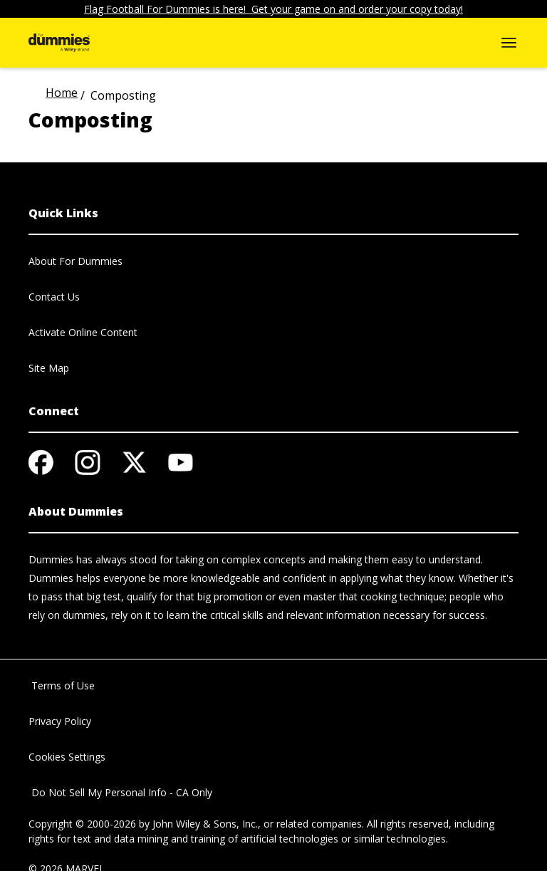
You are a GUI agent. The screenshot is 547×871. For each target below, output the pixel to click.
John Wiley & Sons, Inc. (205, 823)
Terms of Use (61, 685)
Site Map (48, 368)
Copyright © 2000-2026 (82, 823)
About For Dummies (75, 261)
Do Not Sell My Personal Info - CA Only (120, 792)
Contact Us (54, 296)
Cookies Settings (66, 756)
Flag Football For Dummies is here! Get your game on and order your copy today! (273, 9)
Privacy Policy (59, 721)
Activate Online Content (82, 332)
